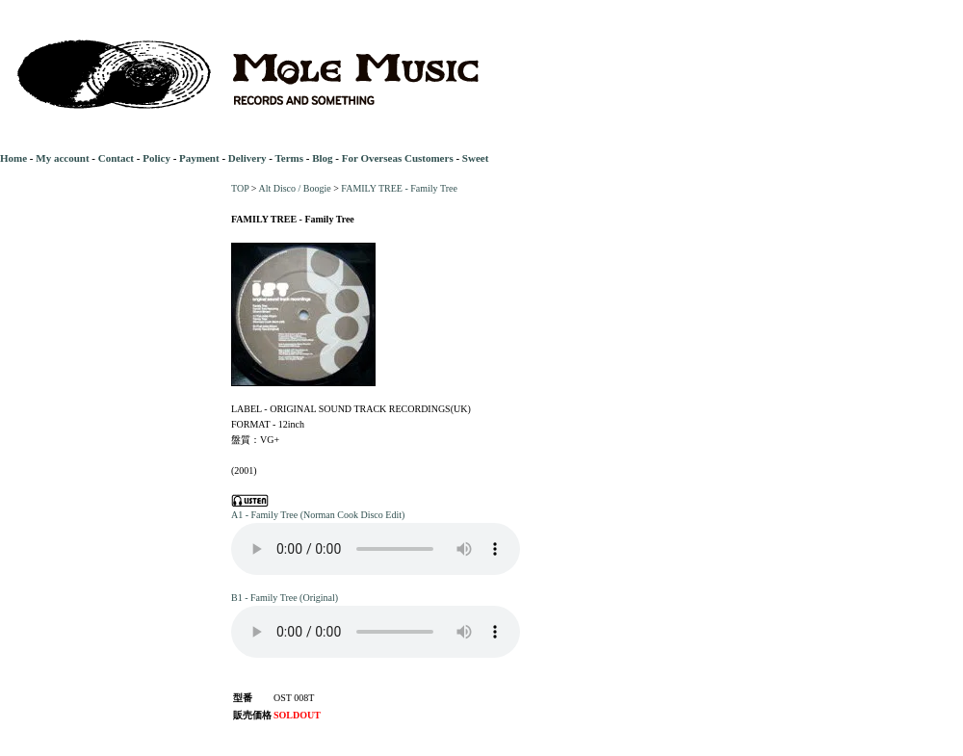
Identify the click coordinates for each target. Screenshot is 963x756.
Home (13, 158)
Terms (288, 158)
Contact (116, 158)
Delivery (247, 158)
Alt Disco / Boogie (294, 188)
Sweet (475, 158)
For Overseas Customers (398, 158)
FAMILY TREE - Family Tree (398, 188)
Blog (322, 158)
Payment (199, 158)
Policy (156, 158)
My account (62, 158)
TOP (239, 188)
